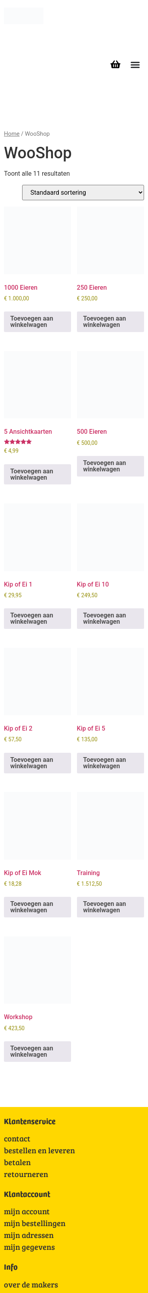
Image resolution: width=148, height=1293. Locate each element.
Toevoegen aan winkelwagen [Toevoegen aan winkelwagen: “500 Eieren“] (104, 466)
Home (12, 133)
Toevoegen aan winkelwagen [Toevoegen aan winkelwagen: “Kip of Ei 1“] (31, 618)
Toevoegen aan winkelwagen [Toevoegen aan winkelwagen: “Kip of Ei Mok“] (31, 907)
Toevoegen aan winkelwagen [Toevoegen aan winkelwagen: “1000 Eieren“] (31, 321)
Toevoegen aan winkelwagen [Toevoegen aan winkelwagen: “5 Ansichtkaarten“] (31, 474)
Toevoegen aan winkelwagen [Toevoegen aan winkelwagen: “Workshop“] (31, 1051)
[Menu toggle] (135, 65)
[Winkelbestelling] (83, 192)
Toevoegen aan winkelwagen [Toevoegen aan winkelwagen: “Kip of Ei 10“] (104, 618)
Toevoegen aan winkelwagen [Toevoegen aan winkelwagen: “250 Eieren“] (104, 321)
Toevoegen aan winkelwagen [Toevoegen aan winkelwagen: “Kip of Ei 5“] (104, 763)
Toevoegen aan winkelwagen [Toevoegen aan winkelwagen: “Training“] (104, 907)
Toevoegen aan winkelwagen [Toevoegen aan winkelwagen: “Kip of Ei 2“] (31, 763)
